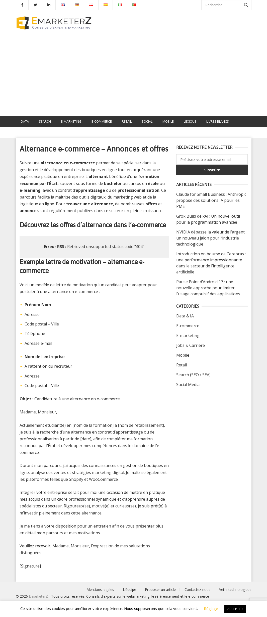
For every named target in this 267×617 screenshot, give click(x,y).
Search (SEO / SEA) (193, 374)
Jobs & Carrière (190, 345)
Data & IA (185, 316)
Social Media (188, 384)
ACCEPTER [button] (235, 608)
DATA (25, 121)
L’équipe (129, 589)
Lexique (190, 121)
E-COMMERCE (102, 121)
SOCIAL (147, 121)
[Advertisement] (133, 78)
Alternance (51, 132)
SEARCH (45, 121)
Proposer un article (160, 589)
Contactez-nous (197, 589)
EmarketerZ (38, 596)
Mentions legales (100, 589)
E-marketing (188, 335)
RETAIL (127, 121)
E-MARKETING (71, 121)
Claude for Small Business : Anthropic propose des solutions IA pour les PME (211, 200)
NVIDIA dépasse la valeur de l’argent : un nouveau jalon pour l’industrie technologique (211, 238)
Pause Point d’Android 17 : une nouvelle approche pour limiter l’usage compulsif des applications (208, 288)
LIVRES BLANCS (217, 121)
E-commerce (187, 325)
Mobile (182, 355)
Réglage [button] (211, 608)
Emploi (26, 132)
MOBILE (168, 121)
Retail (181, 365)
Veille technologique (235, 589)
